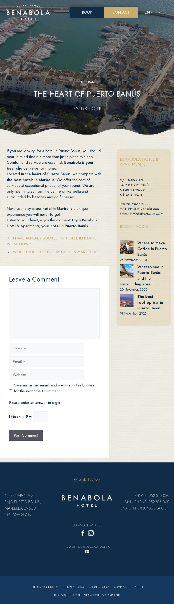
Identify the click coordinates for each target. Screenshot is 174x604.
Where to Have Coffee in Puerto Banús (152, 248)
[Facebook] (83, 534)
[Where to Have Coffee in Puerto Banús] (126, 247)
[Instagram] (91, 534)
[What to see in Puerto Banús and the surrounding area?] (126, 271)
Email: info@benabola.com (141, 213)
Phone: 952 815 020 (135, 203)
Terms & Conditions (46, 587)
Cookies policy (99, 587)
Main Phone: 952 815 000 (139, 208)
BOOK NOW (87, 479)
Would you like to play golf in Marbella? (55, 252)
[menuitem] (87, 552)
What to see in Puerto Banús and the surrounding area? (141, 275)
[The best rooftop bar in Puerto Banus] (126, 300)
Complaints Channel (128, 587)
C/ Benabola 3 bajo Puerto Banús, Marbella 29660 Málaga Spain (135, 187)
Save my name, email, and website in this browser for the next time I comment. (55, 388)
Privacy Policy (74, 587)
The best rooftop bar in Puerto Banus (150, 302)
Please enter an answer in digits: (35, 402)
